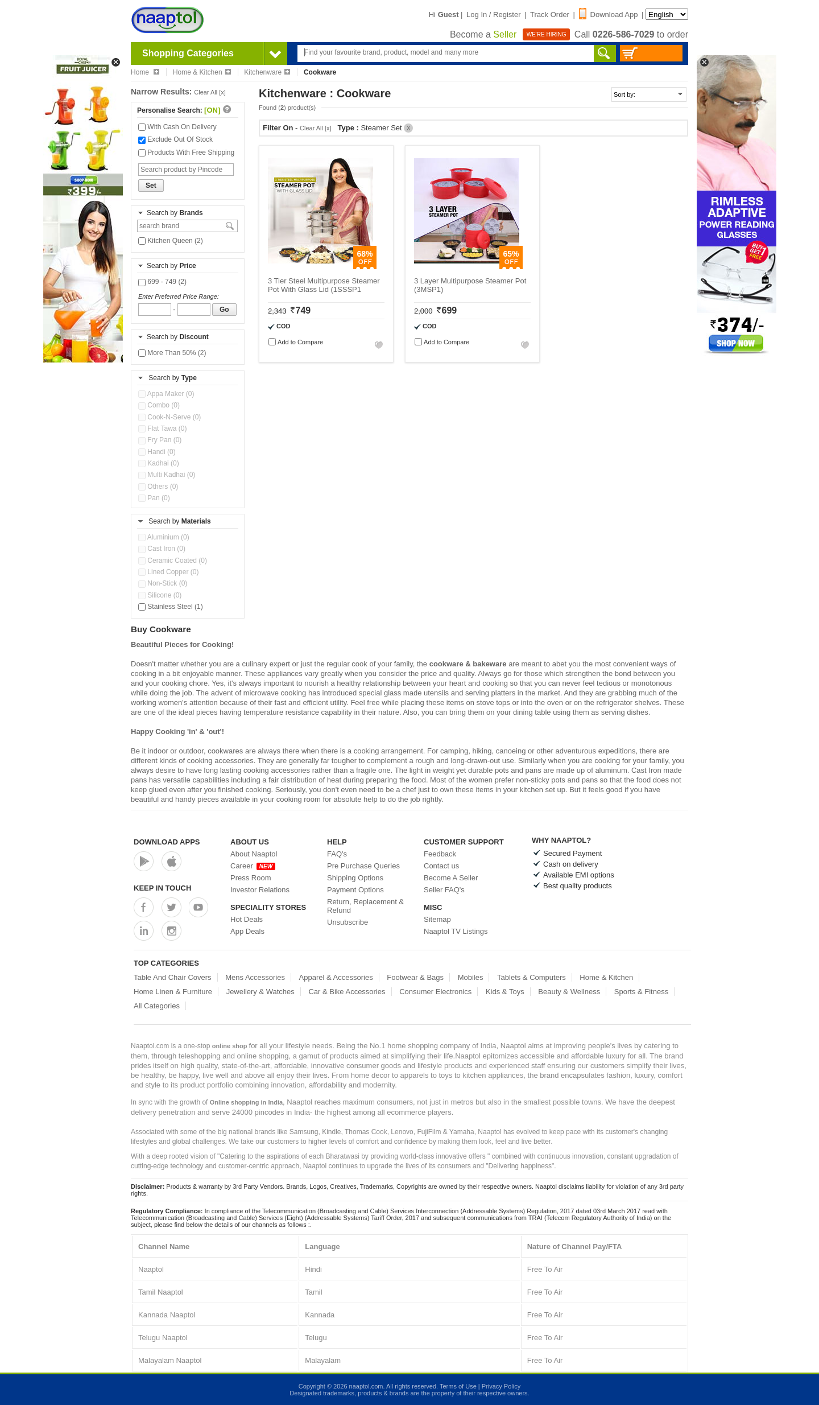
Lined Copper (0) (168, 572)
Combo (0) (159, 405)
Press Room (250, 878)
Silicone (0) (159, 595)
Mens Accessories (255, 977)
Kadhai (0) (158, 463)
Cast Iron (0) (161, 549)
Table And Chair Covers (173, 977)
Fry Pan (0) (159, 440)
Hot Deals (246, 919)
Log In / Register (493, 14)
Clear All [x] (210, 92)
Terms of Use (458, 1386)
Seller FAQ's (444, 889)
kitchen (531, 789)
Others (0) (158, 487)
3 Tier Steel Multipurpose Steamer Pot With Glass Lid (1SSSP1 (324, 285)
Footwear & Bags (415, 977)
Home (145, 72)
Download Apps (167, 842)
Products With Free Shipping (186, 152)
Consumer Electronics (435, 991)
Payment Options (355, 889)
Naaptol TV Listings (456, 931)
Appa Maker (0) (166, 394)
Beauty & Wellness (569, 991)
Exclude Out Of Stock (175, 139)
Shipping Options (355, 878)
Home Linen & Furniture (173, 991)
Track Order (549, 14)
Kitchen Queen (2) (170, 241)
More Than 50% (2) (172, 353)
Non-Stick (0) (162, 583)
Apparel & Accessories (336, 977)
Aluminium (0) (163, 537)
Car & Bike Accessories (346, 991)
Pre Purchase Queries (363, 866)
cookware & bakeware (468, 664)
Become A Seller (451, 878)
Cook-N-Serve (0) (169, 417)
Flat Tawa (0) (162, 428)
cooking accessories (276, 770)
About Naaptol (253, 854)
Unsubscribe (347, 922)
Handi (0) (157, 452)
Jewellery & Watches (260, 991)
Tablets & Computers (531, 977)
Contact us (441, 866)
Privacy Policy (501, 1386)
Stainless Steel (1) (170, 607)
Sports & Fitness (641, 991)
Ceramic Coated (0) (172, 561)
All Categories (157, 1006)
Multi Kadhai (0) (166, 475)
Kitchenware (267, 72)
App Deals (247, 931)
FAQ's (337, 854)
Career (252, 866)
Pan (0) (154, 498)
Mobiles (470, 977)
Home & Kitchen (202, 72)
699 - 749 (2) (162, 282)
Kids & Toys (505, 991)
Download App (608, 14)
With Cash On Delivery (177, 127)
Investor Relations (259, 889)
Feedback (440, 854)
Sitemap (437, 919)
